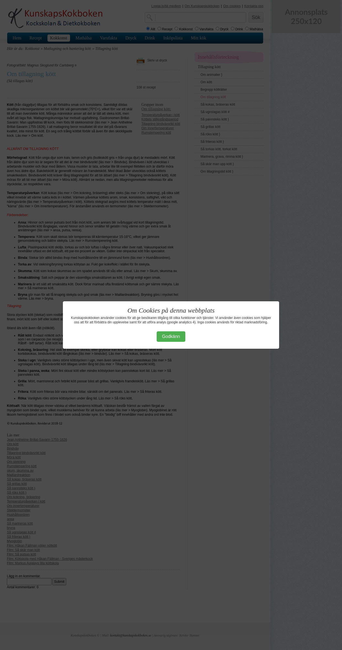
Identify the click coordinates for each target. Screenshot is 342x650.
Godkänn (171, 336)
